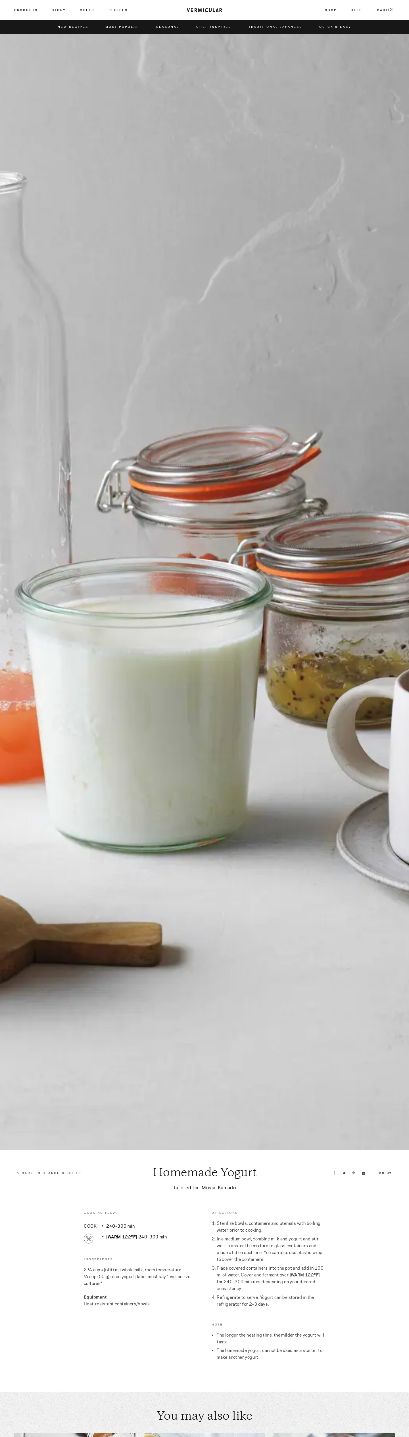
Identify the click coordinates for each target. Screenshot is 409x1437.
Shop (331, 10)
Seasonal (167, 26)
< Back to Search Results (49, 1173)
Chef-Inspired (213, 26)
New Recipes (73, 26)
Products (26, 10)
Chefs (87, 10)
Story (59, 10)
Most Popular (122, 26)
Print (385, 1172)
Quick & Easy (335, 26)
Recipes (118, 10)
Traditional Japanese (275, 26)
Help (356, 10)
